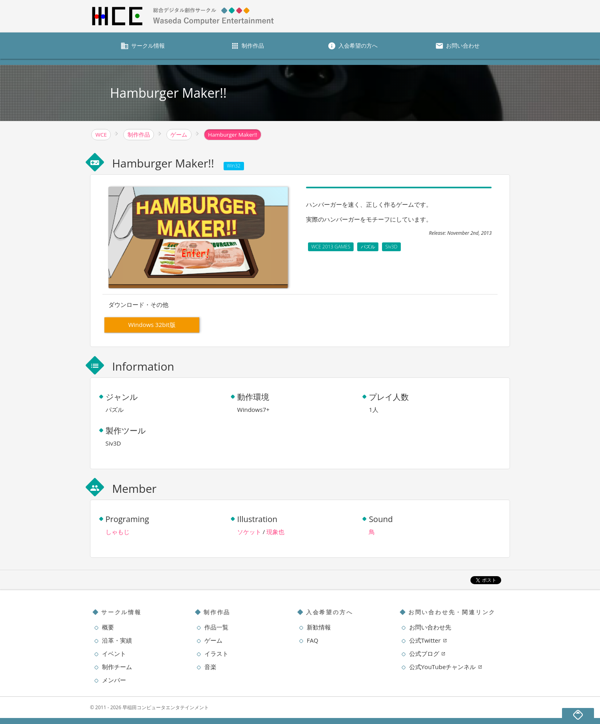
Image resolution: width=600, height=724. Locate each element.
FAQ (312, 640)
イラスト (216, 653)
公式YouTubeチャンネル (445, 667)
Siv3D (391, 246)
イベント (114, 653)
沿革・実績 (117, 640)
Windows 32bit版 (151, 325)
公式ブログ (427, 653)
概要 (108, 627)
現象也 (275, 532)
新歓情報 (319, 627)
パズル (368, 246)
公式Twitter (428, 640)
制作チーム (117, 667)
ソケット (249, 532)
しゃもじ (118, 532)
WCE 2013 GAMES (330, 246)
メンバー (114, 680)
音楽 (210, 667)
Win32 (233, 165)
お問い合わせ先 (430, 627)
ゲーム (213, 640)
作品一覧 (216, 627)
